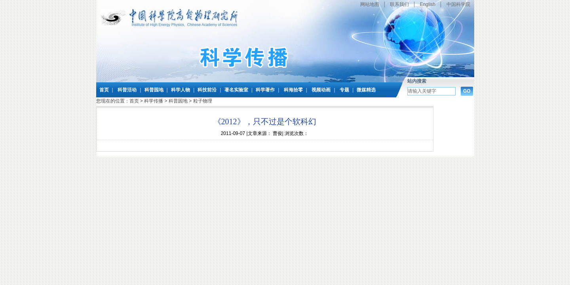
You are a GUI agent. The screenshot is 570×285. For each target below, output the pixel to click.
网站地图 (369, 4)
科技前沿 (207, 90)
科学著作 (265, 90)
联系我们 (399, 4)
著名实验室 (236, 90)
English (427, 4)
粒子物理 (202, 101)
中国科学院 (458, 4)
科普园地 (153, 90)
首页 (104, 90)
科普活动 (127, 90)
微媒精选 (366, 90)
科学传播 (153, 101)
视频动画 (321, 90)
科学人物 (180, 90)
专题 (344, 90)
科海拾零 (293, 90)
